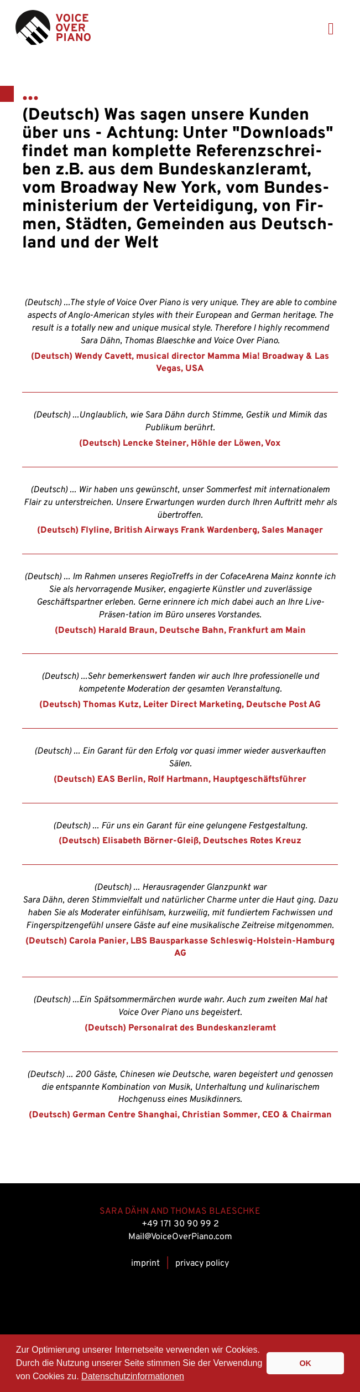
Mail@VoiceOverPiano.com (180, 1237)
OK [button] (305, 1363)
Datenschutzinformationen (132, 1376)
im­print (145, 1263)
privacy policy (202, 1263)
